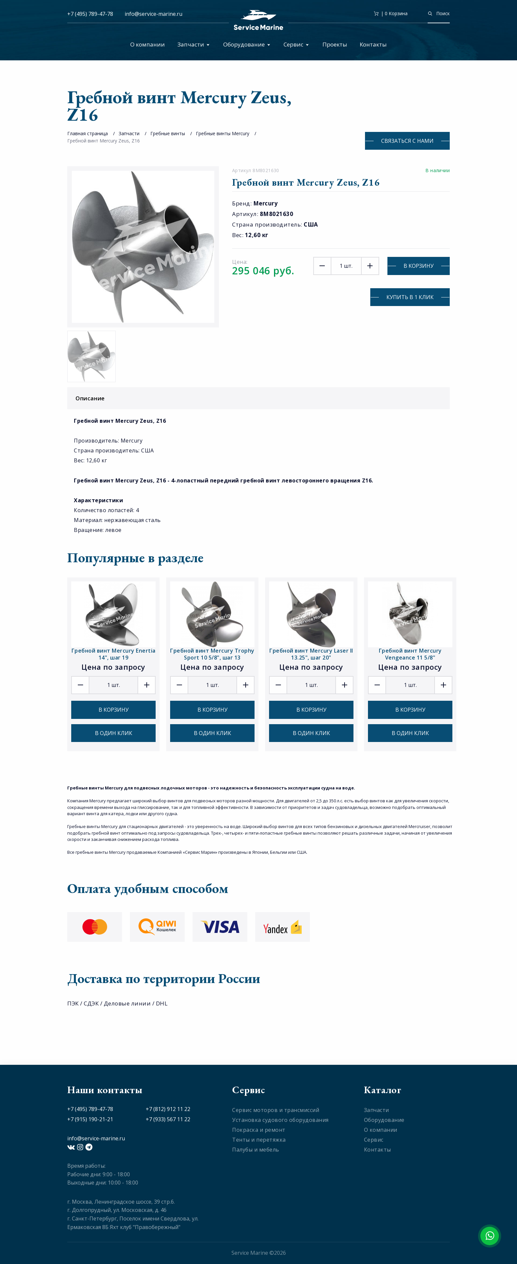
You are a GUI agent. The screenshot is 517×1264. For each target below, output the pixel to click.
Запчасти (193, 44)
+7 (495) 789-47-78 (90, 13)
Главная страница (87, 133)
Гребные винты (167, 133)
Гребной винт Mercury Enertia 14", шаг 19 (114, 654)
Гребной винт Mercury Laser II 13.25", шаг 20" (311, 654)
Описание (260, 398)
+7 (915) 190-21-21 (90, 1119)
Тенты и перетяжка (259, 1139)
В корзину (419, 265)
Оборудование (246, 44)
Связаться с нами (407, 140)
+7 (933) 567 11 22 (168, 1119)
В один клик (113, 733)
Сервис (296, 44)
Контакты (373, 44)
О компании (147, 44)
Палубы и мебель (255, 1149)
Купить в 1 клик (410, 297)
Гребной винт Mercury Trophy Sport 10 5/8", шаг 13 (212, 654)
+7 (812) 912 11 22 (168, 1109)
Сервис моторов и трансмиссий (275, 1110)
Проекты (334, 44)
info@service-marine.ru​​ (153, 13)
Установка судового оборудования (280, 1120)
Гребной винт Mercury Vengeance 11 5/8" (410, 654)
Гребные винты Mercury (222, 133)
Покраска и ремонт (259, 1129)
